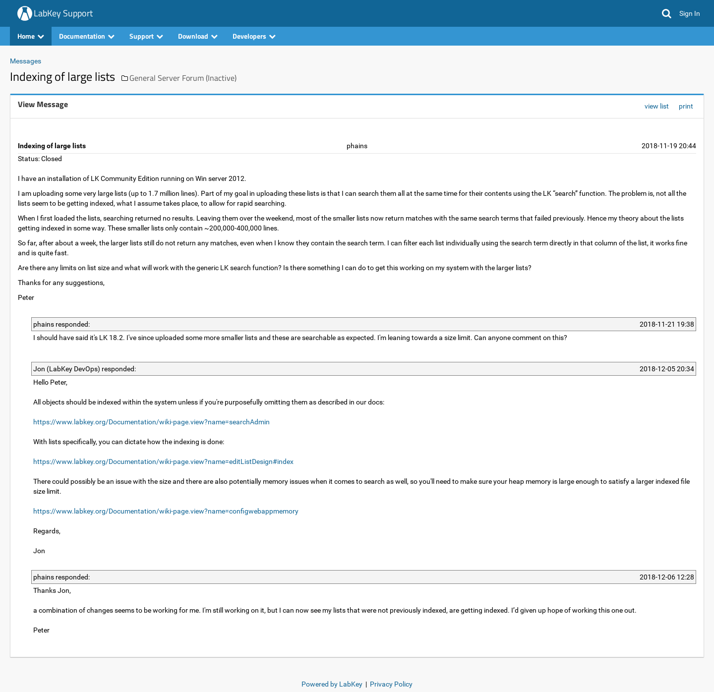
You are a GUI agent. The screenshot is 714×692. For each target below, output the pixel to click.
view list (657, 106)
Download (198, 36)
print (686, 106)
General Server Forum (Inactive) (183, 78)
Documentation (87, 36)
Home (30, 36)
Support (146, 36)
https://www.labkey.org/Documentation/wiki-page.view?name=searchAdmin (151, 422)
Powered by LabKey (331, 684)
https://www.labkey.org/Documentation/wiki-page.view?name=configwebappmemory (165, 511)
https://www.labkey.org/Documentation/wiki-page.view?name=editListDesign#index (163, 461)
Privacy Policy (391, 684)
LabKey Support (63, 13)
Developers (254, 36)
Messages (25, 61)
